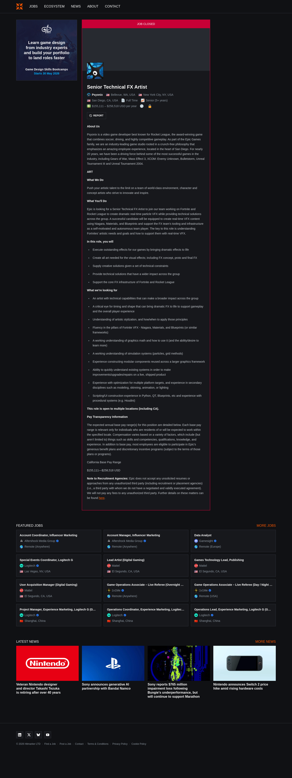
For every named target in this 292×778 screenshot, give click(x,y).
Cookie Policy (138, 744)
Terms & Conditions (97, 744)
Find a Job (50, 744)
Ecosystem (54, 6)
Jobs (33, 6)
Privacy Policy (120, 744)
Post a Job (65, 744)
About (92, 6)
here (101, 498)
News (76, 6)
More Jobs (266, 525)
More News (266, 641)
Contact (112, 6)
